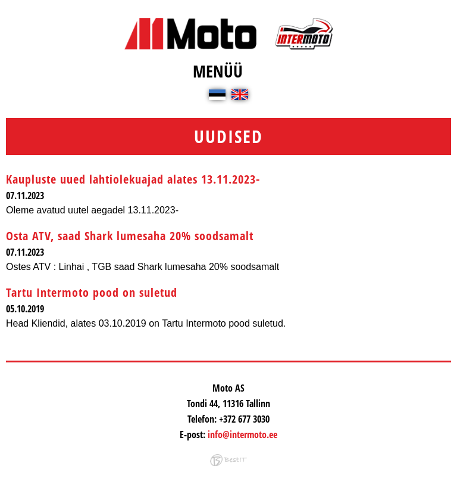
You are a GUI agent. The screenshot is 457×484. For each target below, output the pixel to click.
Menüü (218, 71)
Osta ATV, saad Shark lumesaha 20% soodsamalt (129, 236)
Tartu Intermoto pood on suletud (91, 292)
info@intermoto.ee (242, 434)
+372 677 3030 (244, 419)
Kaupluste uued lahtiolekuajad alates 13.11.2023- (133, 179)
